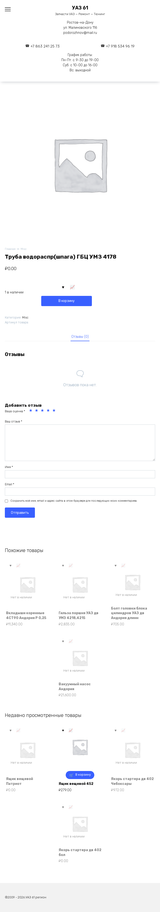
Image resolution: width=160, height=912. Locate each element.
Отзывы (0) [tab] (80, 337)
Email (9, 484)
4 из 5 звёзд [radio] (48, 411)
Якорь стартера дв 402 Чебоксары (132, 781)
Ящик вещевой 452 (76, 784)
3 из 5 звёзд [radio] (42, 411)
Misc (24, 249)
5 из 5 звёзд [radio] (54, 411)
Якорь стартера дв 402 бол (80, 852)
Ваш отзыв (13, 421)
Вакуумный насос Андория (75, 686)
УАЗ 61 (80, 8)
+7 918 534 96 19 (120, 46)
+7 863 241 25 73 (45, 46)
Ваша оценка (15, 411)
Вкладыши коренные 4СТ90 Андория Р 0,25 (26, 615)
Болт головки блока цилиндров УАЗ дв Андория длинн (129, 613)
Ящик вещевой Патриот (19, 781)
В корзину (66, 301)
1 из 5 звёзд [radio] (31, 411)
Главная (10, 249)
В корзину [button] (83, 774)
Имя (9, 467)
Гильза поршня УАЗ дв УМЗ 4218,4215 (78, 615)
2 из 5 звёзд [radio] (37, 411)
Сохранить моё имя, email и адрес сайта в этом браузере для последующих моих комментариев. (73, 500)
